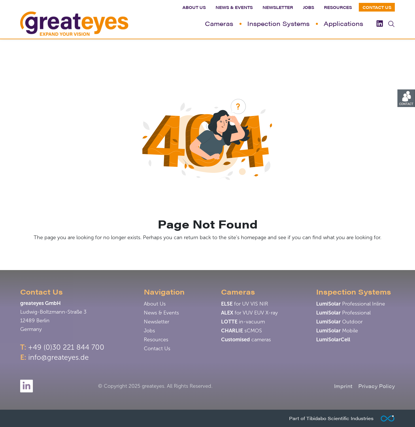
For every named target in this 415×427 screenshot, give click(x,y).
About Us (194, 7)
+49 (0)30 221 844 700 (66, 347)
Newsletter (278, 7)
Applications (343, 23)
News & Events (234, 7)
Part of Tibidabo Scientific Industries (331, 418)
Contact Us (377, 7)
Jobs (308, 7)
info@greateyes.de (58, 357)
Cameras (219, 23)
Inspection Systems (278, 23)
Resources (338, 7)
